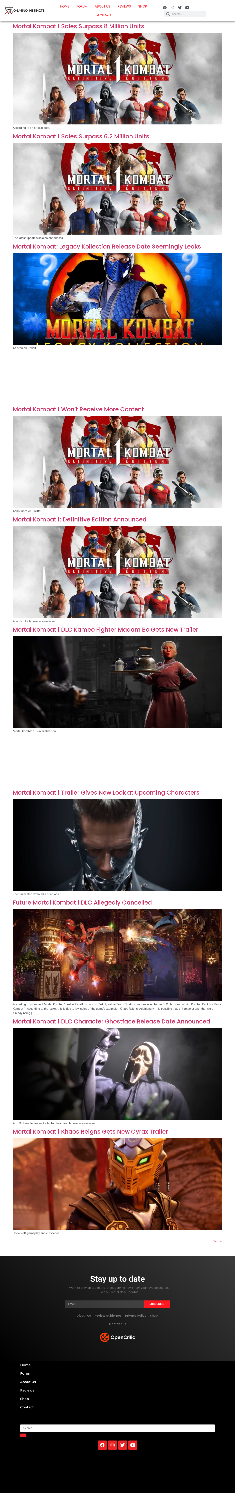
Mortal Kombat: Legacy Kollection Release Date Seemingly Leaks (107, 246)
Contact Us (117, 1324)
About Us (102, 6)
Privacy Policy (135, 1315)
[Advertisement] (117, 378)
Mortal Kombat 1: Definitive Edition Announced (80, 519)
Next (217, 1241)
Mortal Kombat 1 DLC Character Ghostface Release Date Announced (111, 1021)
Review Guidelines (108, 1315)
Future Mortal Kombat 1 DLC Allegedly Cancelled (82, 902)
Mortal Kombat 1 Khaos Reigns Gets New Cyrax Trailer (90, 1131)
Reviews (124, 6)
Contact (103, 15)
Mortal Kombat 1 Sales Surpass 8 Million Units (78, 26)
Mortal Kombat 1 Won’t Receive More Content (78, 409)
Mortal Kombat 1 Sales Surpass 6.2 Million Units (81, 136)
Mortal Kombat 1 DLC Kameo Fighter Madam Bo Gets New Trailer (105, 629)
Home (64, 6)
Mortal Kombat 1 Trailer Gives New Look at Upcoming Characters (106, 792)
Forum (82, 6)
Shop (142, 6)
